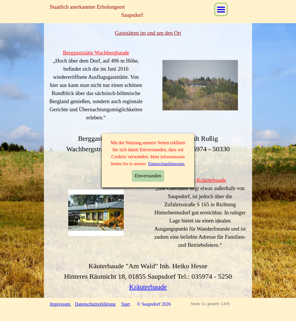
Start (125, 304)
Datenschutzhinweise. (166, 107)
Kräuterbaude (148, 287)
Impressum (60, 304)
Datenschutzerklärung (95, 304)
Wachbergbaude (148, 159)
